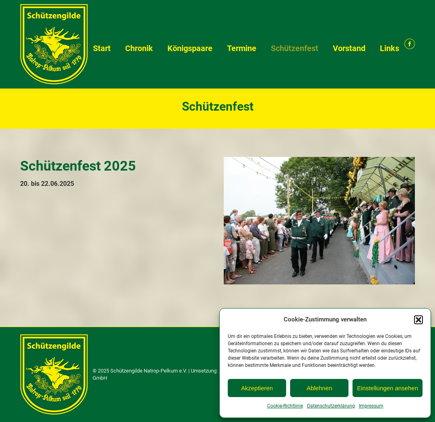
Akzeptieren (257, 388)
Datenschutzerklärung (331, 406)
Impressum (371, 406)
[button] (418, 320)
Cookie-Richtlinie (285, 406)
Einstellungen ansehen (387, 388)
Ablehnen (319, 388)
